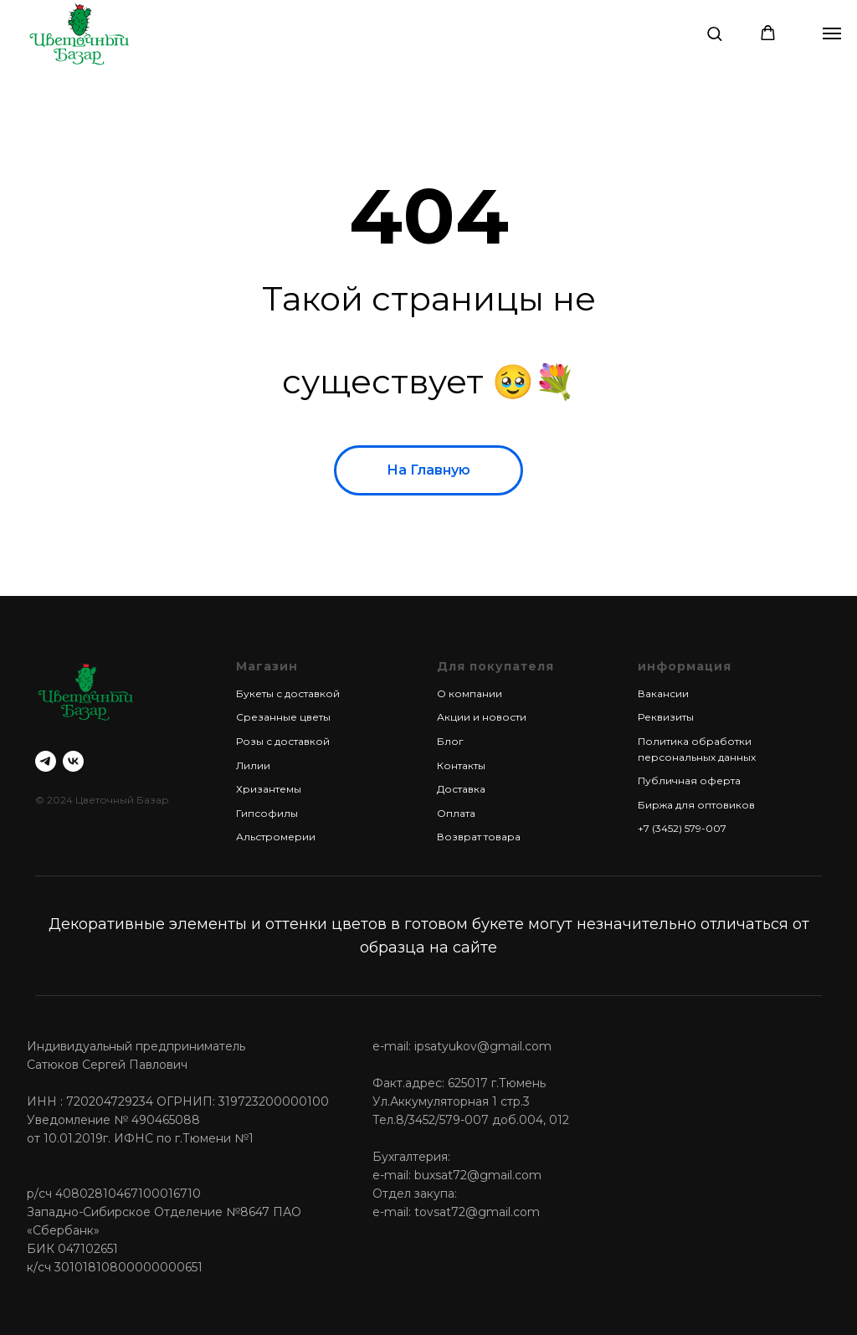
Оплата (456, 813)
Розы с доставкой (283, 741)
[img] (79, 33)
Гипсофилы (267, 813)
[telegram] (45, 761)
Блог (450, 741)
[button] (714, 33)
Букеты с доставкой (288, 693)
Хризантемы (268, 789)
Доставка (461, 789)
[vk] (73, 761)
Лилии (253, 765)
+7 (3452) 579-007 (682, 828)
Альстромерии (276, 836)
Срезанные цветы (283, 717)
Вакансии (663, 693)
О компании (469, 693)
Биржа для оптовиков (696, 804)
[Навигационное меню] (832, 33)
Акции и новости (481, 717)
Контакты (461, 765)
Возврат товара (479, 836)
